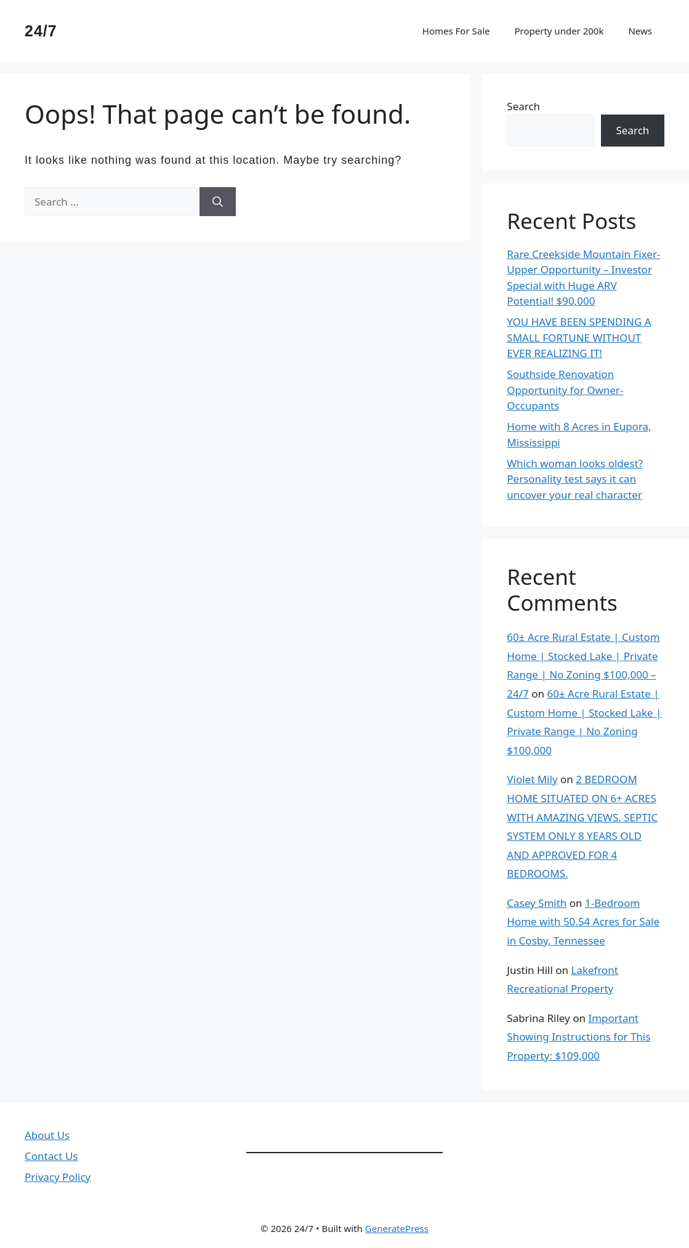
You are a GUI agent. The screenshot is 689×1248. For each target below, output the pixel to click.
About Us (47, 1135)
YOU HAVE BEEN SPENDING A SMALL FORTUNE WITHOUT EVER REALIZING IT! (579, 337)
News (640, 31)
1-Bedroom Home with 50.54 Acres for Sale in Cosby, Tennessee (583, 922)
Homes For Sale (456, 31)
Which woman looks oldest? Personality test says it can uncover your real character (575, 479)
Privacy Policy (58, 1177)
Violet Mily (532, 779)
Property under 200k (558, 31)
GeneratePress (397, 1228)
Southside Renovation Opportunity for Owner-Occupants (565, 390)
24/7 (41, 30)
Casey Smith (536, 903)
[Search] (217, 202)
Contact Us (51, 1156)
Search (523, 106)
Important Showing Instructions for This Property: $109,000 (578, 1037)
